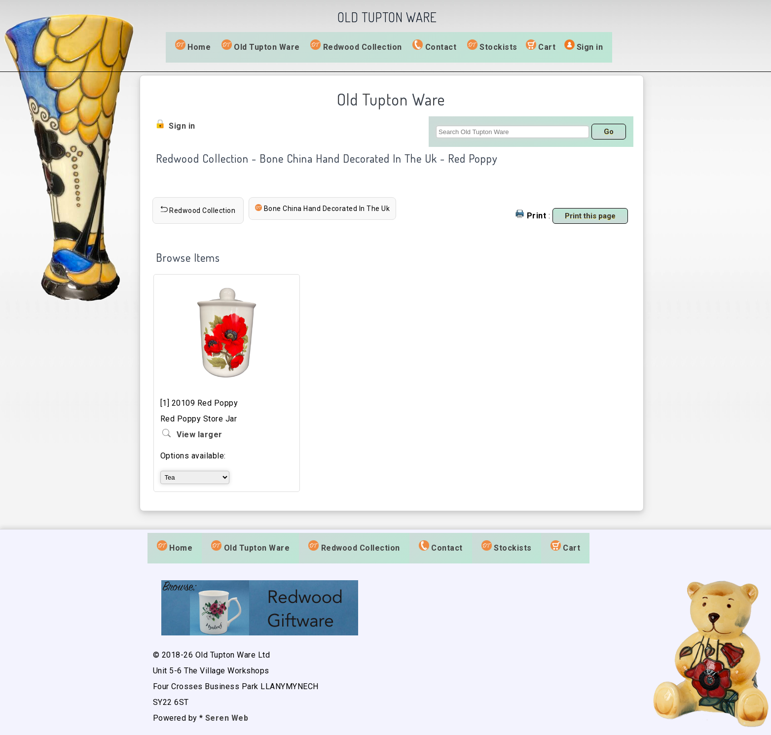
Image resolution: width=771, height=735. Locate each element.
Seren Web (227, 718)
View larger (199, 434)
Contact (434, 46)
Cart (546, 47)
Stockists (492, 46)
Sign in (590, 47)
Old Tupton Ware (260, 46)
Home (193, 46)
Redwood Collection (356, 46)
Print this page (590, 215)
